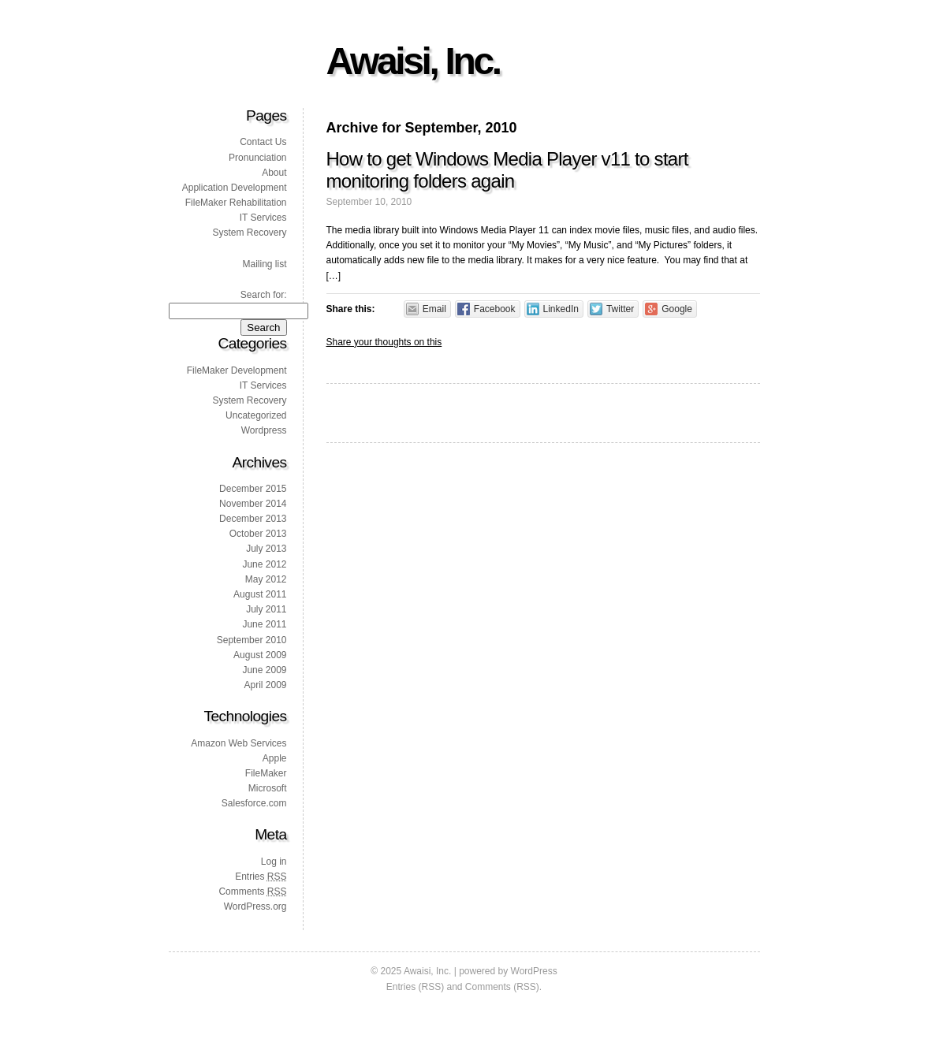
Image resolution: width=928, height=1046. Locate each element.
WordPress (534, 971)
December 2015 (252, 488)
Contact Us (263, 141)
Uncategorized (255, 415)
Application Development (234, 187)
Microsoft (267, 788)
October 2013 (258, 533)
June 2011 (264, 624)
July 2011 (266, 609)
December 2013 (252, 518)
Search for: (263, 294)
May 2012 (266, 579)
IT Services (263, 217)
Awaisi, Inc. (413, 61)
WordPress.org (255, 906)
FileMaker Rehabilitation (236, 202)
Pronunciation (257, 157)
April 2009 (265, 685)
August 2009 (259, 655)
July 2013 (266, 548)
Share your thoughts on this (384, 342)
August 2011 (259, 594)
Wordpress (264, 430)
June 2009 (264, 670)
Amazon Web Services (238, 743)
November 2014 (252, 503)
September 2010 (252, 640)
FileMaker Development (237, 370)
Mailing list (264, 264)
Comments (252, 891)
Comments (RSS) (502, 986)
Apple (275, 758)
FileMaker (266, 773)
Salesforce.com (254, 803)
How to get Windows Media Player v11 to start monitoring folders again (507, 170)
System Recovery (249, 232)
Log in (274, 861)
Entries (260, 876)
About (274, 172)
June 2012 (264, 564)
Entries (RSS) (415, 986)
